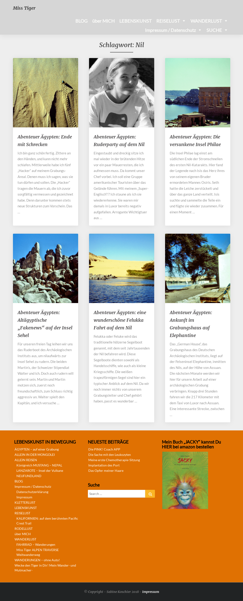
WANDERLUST (206, 21)
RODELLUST (24, 528)
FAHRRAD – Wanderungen (35, 544)
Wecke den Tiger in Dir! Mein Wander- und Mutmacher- (45, 567)
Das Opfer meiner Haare (105, 470)
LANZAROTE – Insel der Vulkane (39, 470)
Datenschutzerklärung (32, 492)
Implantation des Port (104, 465)
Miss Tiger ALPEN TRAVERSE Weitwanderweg (37, 552)
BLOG (81, 21)
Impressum (24, 497)
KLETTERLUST (25, 502)
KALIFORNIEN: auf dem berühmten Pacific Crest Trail (47, 520)
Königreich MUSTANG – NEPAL (39, 465)
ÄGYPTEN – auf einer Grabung (37, 449)
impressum (150, 592)
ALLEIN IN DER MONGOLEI (35, 455)
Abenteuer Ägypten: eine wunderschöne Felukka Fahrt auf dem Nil (120, 320)
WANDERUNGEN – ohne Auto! (37, 560)
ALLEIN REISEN (26, 460)
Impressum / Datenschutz (170, 30)
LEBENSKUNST (135, 21)
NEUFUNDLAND (28, 476)
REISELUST (168, 21)
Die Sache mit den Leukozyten (109, 455)
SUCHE (214, 30)
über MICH (103, 21)
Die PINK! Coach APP (104, 449)
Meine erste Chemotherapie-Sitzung (114, 460)
